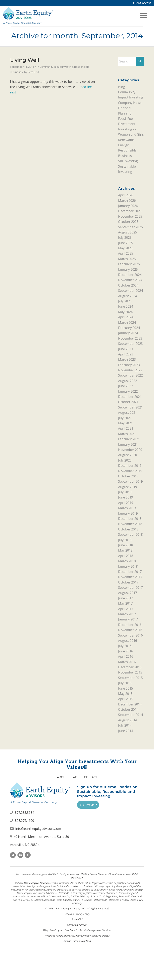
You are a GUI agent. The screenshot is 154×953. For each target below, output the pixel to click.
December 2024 (130, 274)
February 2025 (129, 264)
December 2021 (130, 396)
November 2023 (130, 338)
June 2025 (125, 243)
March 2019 (127, 508)
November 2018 (130, 524)
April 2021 (125, 428)
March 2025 (127, 259)
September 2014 (130, 714)
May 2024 (125, 312)
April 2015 (125, 699)
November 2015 (130, 672)
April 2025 (125, 253)
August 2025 (127, 232)
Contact (90, 777)
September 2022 (130, 375)
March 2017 (127, 614)
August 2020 (127, 455)
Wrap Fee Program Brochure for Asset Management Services (77, 930)
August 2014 (127, 720)
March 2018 (127, 561)
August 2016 (127, 640)
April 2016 (125, 656)
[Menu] (143, 15)
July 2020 (125, 460)
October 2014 (128, 709)
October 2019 (128, 476)
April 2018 (125, 556)
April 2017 (125, 609)
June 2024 (125, 306)
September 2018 (130, 534)
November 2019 (130, 471)
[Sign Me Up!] (88, 805)
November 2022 (130, 370)
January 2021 (128, 444)
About (62, 777)
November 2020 (130, 449)
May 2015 (125, 693)
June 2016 (125, 651)
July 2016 (125, 646)
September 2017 (130, 587)
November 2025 (130, 216)
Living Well (24, 60)
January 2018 (128, 566)
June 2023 (125, 349)
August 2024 (127, 296)
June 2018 (125, 545)
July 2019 (125, 492)
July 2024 (125, 301)
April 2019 (125, 503)
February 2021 (129, 439)
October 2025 (128, 221)
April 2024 (125, 317)
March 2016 (127, 662)
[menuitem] (141, 3)
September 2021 (130, 407)
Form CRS (77, 919)
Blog (121, 87)
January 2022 (128, 391)
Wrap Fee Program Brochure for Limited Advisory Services (77, 935)
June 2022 (125, 386)
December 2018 (130, 518)
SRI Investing (128, 161)
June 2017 (125, 598)
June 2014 (125, 731)
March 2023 (127, 359)
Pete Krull (33, 72)
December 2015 (130, 667)
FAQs (75, 777)
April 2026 (125, 195)
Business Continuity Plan (77, 941)
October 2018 (128, 529)
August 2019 (127, 487)
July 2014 (125, 725)
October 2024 (128, 285)
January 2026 (128, 206)
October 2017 (128, 582)
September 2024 (130, 290)
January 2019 (128, 513)
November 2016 (130, 630)
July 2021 (125, 418)
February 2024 (129, 328)
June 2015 (125, 688)
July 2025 (125, 237)
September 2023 (130, 343)
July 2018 (125, 540)
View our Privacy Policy (77, 914)
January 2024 (128, 333)
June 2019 (125, 497)
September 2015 (130, 678)
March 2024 (127, 322)
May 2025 (125, 248)
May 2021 (125, 423)
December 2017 (130, 571)
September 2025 (130, 227)
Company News (130, 102)
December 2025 (130, 211)
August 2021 (127, 412)
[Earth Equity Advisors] (28, 15)
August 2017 (127, 593)
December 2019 (130, 465)
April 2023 (125, 354)
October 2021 (128, 402)
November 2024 (130, 280)
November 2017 (130, 577)
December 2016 (130, 624)
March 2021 (127, 434)
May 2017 (125, 603)
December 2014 (130, 704)
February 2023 (129, 365)
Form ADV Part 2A (77, 924)
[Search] (131, 61)
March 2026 (127, 200)
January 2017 (128, 619)
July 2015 (125, 683)
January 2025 (128, 269)
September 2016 (130, 635)
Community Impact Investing (56, 67)
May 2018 (125, 550)
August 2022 (127, 381)
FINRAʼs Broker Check (92, 874)
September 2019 (130, 481)
